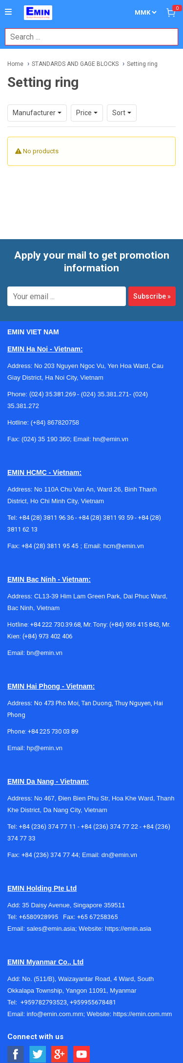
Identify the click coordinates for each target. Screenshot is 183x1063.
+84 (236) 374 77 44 (50, 855)
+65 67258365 (97, 916)
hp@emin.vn (44, 748)
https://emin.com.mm (142, 1014)
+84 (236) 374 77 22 (109, 826)
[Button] (8, 12)
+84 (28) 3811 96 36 (46, 517)
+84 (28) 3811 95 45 (50, 546)
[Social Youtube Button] (81, 1054)
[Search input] (86, 36)
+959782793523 (43, 1002)
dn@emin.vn (119, 855)
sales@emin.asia (51, 928)
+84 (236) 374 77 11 (47, 826)
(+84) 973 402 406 (47, 636)
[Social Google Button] (59, 1054)
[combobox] (86, 36)
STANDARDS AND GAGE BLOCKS (75, 64)
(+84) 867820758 (55, 422)
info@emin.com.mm (55, 1014)
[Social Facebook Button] (15, 1054)
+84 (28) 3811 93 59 (106, 517)
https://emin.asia (128, 928)
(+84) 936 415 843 (134, 624)
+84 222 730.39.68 (55, 624)
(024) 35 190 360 (45, 439)
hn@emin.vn (110, 439)
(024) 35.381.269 (52, 394)
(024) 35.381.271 (105, 394)
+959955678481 (93, 1002)
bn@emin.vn (44, 652)
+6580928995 (41, 916)
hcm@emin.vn (123, 546)
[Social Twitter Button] (37, 1054)
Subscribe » (152, 296)
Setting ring (142, 64)
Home (15, 64)
